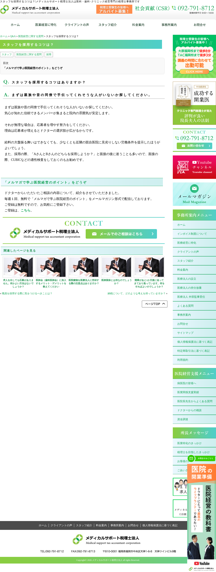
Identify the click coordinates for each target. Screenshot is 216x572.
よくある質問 (185, 305)
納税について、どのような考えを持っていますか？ (137, 293)
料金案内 (182, 269)
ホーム (4, 36)
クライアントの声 (188, 251)
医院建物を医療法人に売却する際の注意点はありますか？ (84, 282)
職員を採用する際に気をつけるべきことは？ (27, 293)
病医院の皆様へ (186, 383)
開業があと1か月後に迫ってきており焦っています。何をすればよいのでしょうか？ (149, 283)
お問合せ (182, 323)
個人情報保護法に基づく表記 (194, 341)
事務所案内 (184, 314)
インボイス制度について (192, 233)
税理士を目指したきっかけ (193, 452)
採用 (48, 54)
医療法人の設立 (186, 278)
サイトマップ (185, 332)
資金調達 (182, 419)
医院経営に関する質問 (30, 36)
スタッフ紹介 (185, 260)
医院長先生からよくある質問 (194, 401)
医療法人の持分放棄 (189, 287)
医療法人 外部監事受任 (191, 296)
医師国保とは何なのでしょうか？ (116, 282)
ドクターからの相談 (189, 410)
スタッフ (7, 54)
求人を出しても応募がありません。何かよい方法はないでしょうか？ (18, 283)
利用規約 (182, 359)
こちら (25, 210)
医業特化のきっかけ (189, 443)
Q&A (13, 36)
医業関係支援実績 (188, 392)
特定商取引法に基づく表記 (193, 350)
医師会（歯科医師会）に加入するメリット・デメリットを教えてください (51, 283)
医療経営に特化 (186, 242)
